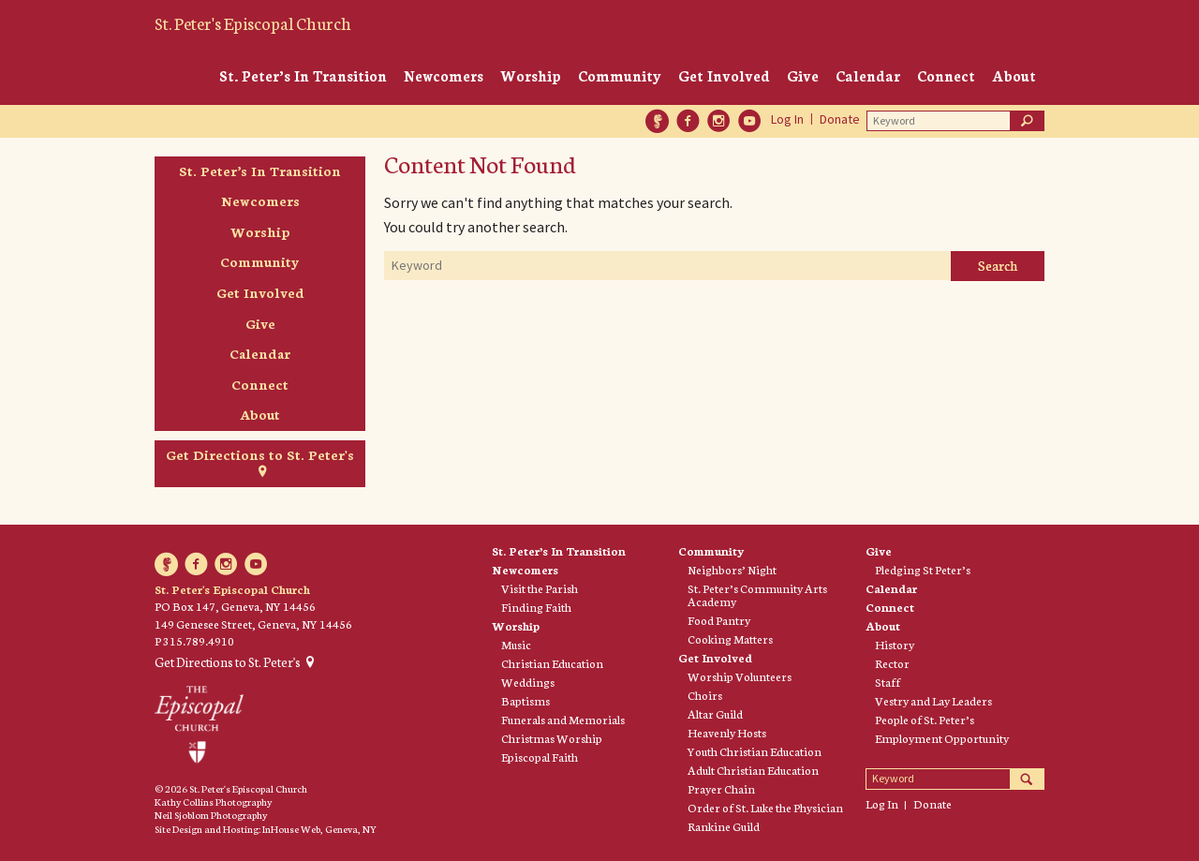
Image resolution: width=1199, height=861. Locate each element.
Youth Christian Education (755, 751)
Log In (787, 119)
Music (516, 644)
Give (803, 75)
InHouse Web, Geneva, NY (319, 829)
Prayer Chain (721, 788)
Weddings (528, 682)
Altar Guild (715, 713)
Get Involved (724, 75)
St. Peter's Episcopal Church (253, 22)
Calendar (868, 75)
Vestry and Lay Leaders (933, 700)
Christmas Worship (551, 738)
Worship (530, 75)
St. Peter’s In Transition (303, 75)
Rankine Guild (724, 826)
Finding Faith (536, 607)
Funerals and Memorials (563, 719)
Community (619, 75)
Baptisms (525, 700)
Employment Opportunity (942, 738)
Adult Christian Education (753, 770)
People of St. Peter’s (924, 719)
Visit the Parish (539, 588)
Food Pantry (719, 620)
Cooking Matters (730, 638)
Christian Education (552, 663)
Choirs (705, 695)
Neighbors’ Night (732, 569)
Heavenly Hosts (727, 732)
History (894, 644)
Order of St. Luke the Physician (765, 807)
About (1014, 75)
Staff (887, 682)
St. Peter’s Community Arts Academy (757, 595)
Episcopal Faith (539, 757)
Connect (946, 75)
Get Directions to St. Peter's (260, 454)
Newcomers (443, 75)
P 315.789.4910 (194, 640)
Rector (892, 663)
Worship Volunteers (740, 676)
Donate (840, 119)
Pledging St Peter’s (922, 569)
